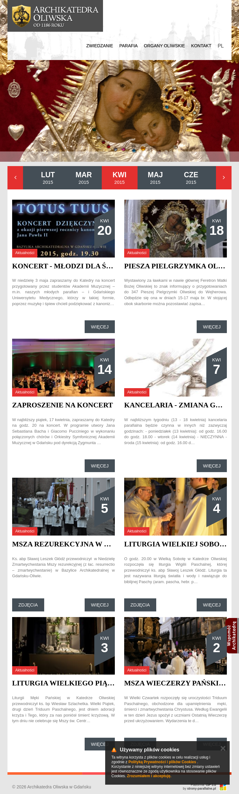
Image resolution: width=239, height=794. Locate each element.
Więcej (100, 326)
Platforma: (203, 785)
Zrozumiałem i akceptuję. (149, 776)
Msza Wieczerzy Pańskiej (175, 683)
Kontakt (201, 45)
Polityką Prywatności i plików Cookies (162, 762)
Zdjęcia (28, 604)
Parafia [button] (128, 45)
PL (221, 46)
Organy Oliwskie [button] (164, 45)
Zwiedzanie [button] (99, 45)
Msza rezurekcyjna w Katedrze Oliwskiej (99, 544)
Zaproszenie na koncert (62, 405)
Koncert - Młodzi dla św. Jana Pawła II (90, 266)
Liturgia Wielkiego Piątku (67, 683)
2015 (48, 178)
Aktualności (24, 253)
